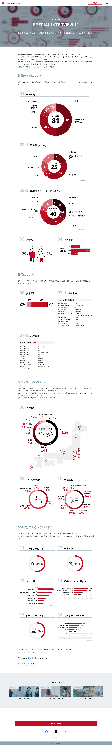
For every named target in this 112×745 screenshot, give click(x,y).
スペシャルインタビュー (56, 698)
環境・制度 (88, 698)
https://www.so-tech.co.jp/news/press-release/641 (28, 665)
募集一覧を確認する (56, 723)
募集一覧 (96, 3)
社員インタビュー (24, 698)
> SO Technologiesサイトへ (56, 737)
